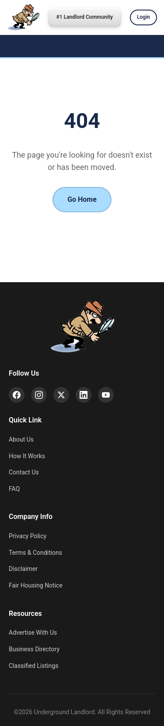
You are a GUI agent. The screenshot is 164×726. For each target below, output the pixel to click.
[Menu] (10, 46)
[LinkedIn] (83, 395)
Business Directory (34, 649)
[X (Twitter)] (61, 395)
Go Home (82, 199)
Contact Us (24, 472)
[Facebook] (16, 395)
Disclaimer (23, 568)
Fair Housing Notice (36, 585)
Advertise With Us (33, 632)
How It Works (27, 456)
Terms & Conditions (35, 552)
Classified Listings (34, 665)
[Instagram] (39, 395)
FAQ (14, 488)
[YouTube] (106, 395)
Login (143, 17)
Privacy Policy (27, 535)
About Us (21, 439)
